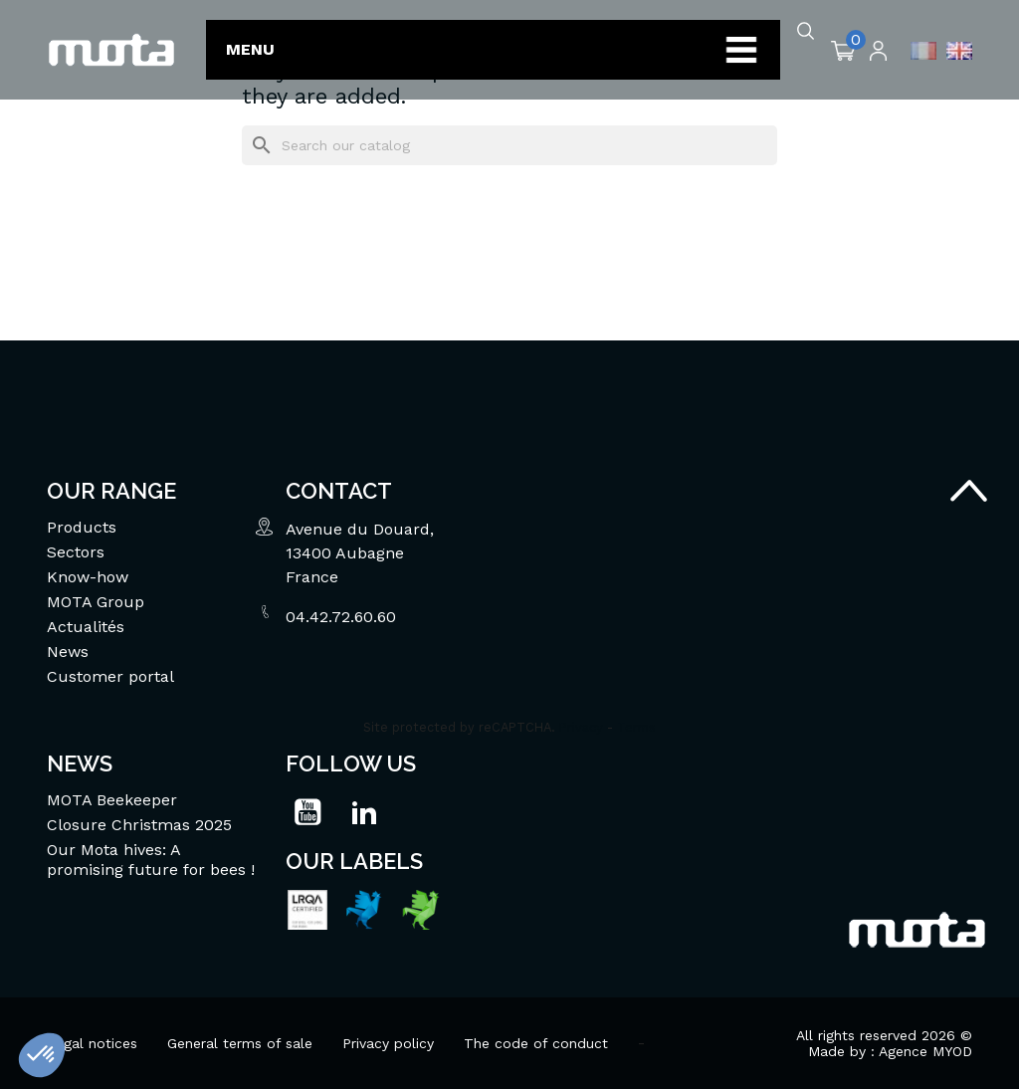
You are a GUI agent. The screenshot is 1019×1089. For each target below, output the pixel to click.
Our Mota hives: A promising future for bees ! (151, 859)
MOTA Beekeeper (112, 799)
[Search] (509, 145)
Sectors (75, 552)
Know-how (87, 576)
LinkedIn (364, 812)
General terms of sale (239, 1043)
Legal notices (92, 1043)
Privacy (581, 727)
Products (81, 527)
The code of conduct (536, 1043)
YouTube (307, 812)
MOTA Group (95, 601)
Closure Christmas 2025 (139, 824)
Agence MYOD (925, 1051)
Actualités (85, 626)
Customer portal (110, 676)
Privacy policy (388, 1043)
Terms (636, 727)
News (68, 651)
